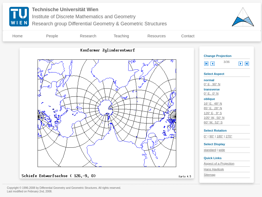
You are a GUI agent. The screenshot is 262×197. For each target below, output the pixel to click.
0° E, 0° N (211, 93)
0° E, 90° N (212, 84)
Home (18, 36)
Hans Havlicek (214, 169)
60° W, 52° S (213, 122)
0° (205, 136)
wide (222, 149)
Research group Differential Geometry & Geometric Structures (99, 23)
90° (211, 136)
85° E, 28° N (213, 108)
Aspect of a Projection (219, 163)
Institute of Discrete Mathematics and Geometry (84, 16)
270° (229, 136)
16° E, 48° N (213, 103)
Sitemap (209, 174)
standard (210, 149)
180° (220, 136)
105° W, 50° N (214, 117)
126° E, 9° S (213, 113)
